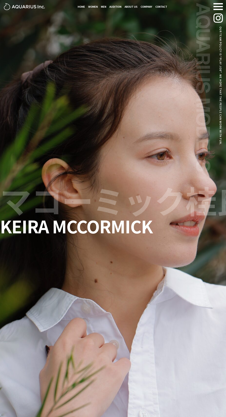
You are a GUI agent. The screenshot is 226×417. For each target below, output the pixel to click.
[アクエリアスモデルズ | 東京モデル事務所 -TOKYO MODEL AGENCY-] (24, 6)
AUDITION (115, 6)
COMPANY (146, 6)
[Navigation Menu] (218, 6)
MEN (103, 6)
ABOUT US (131, 6)
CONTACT (161, 6)
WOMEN (93, 6)
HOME (81, 6)
